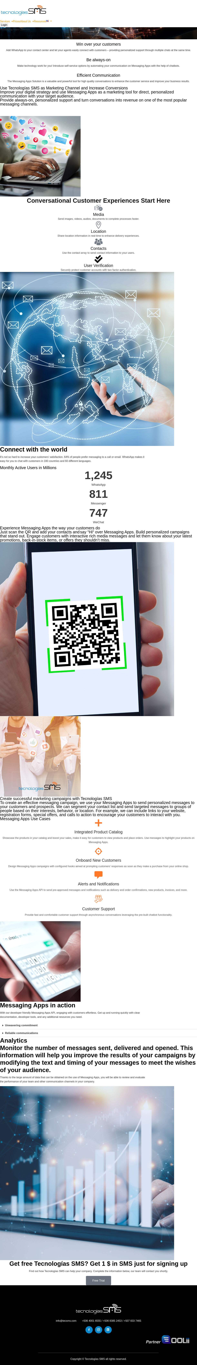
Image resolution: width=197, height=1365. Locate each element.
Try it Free (13, 111)
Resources (40, 21)
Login (4, 25)
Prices (16, 21)
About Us (27, 21)
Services (6, 21)
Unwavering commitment (21, 1025)
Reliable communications (21, 1033)
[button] (6, 21)
